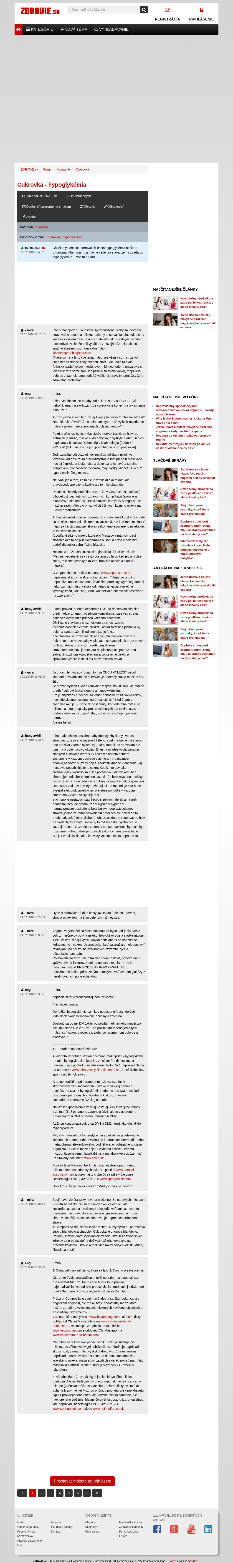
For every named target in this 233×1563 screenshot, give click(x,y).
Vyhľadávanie (111, 29)
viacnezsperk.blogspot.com (72, 353)
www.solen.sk (94, 1158)
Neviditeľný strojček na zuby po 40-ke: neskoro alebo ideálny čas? (196, 303)
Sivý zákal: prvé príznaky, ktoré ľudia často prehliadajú (194, 509)
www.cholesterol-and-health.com (76, 1335)
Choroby (90, 1522)
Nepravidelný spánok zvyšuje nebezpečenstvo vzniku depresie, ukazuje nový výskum (185, 410)
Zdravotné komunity (131, 1526)
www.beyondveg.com (104, 1317)
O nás (21, 1522)
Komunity (64, 169)
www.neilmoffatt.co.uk (108, 1408)
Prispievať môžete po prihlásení (82, 1481)
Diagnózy (91, 1526)
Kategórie (39, 29)
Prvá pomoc (92, 1531)
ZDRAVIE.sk (29, 169)
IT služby (172, 1561)
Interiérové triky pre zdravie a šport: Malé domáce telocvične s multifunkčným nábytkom (195, 549)
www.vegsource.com (67, 1330)
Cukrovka (82, 169)
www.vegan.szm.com (116, 573)
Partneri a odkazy (61, 1526)
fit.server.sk (111, 1070)
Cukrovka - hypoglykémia (64, 237)
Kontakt (56, 1531)
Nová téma (74, 29)
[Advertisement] (116, 67)
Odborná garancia (28, 1526)
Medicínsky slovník (130, 1522)
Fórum (47, 169)
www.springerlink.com (115, 1179)
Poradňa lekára (128, 1531)
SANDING (193, 1561)
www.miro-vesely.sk (86, 1070)
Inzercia (56, 1522)
